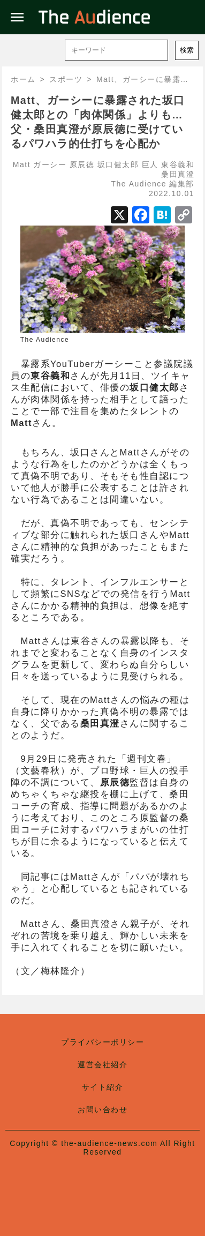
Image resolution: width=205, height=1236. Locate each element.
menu (17, 17)
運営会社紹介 (102, 1064)
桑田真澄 (177, 174)
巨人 (150, 164)
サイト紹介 (103, 1087)
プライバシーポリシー (102, 1042)
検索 (187, 50)
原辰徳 (82, 164)
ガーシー (49, 164)
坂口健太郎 (118, 164)
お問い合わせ (102, 1109)
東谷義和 (177, 164)
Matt (22, 164)
